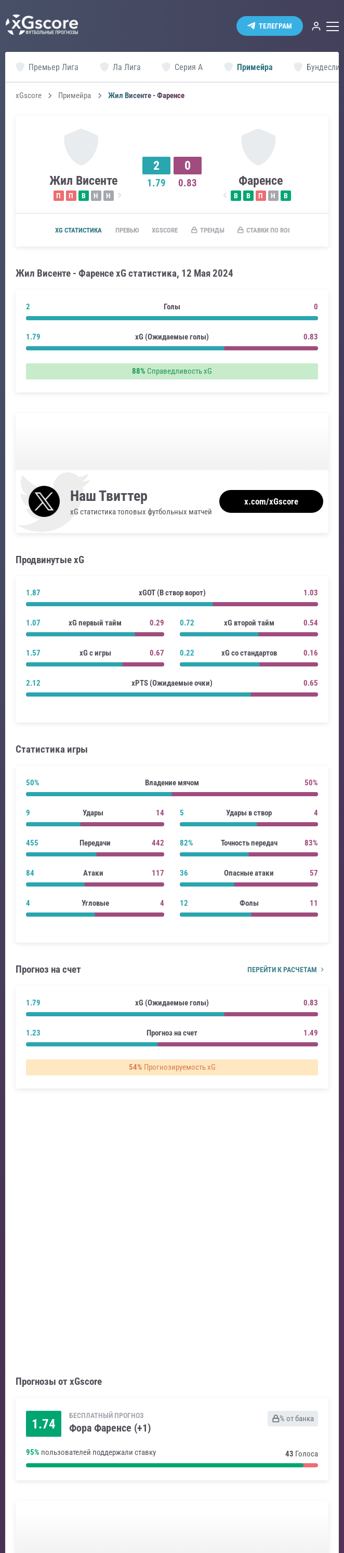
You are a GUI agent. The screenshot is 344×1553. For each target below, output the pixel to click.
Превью (129, 230)
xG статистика (75, 230)
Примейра (74, 96)
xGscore (29, 96)
